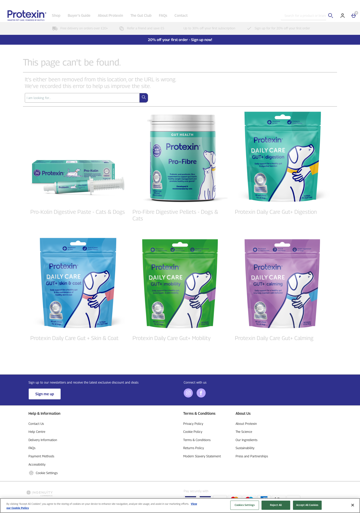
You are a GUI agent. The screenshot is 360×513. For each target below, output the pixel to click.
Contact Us (36, 423)
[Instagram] (188, 396)
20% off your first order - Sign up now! (180, 40)
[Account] (342, 15)
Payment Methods (41, 456)
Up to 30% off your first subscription (204, 28)
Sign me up (44, 394)
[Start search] (330, 15)
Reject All (276, 507)
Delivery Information (42, 440)
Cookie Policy (192, 431)
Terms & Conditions (197, 440)
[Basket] (353, 15)
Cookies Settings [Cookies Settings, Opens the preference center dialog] (245, 507)
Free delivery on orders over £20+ (79, 28)
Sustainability (245, 448)
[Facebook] (201, 396)
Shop (56, 15)
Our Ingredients (246, 440)
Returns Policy (193, 448)
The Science (244, 431)
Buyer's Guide (79, 15)
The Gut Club (141, 15)
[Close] (353, 507)
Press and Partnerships (252, 456)
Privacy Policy (193, 423)
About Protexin (110, 15)
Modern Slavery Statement (202, 456)
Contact (181, 15)
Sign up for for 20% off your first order (277, 28)
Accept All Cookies (307, 507)
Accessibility (36, 464)
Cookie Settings (43, 473)
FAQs (163, 15)
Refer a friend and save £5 (140, 28)
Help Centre (36, 431)
